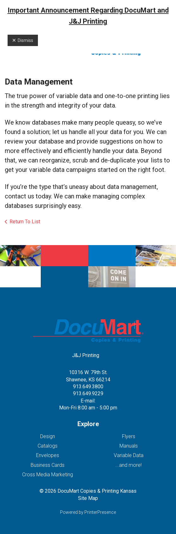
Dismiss (22, 40)
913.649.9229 (88, 393)
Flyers (128, 436)
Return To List (24, 222)
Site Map (88, 498)
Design (47, 436)
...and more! (128, 465)
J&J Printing (85, 355)
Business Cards (47, 465)
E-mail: (88, 401)
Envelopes (47, 455)
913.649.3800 (88, 387)
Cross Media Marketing (47, 475)
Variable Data (128, 455)
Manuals (128, 446)
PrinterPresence (100, 512)
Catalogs (48, 446)
